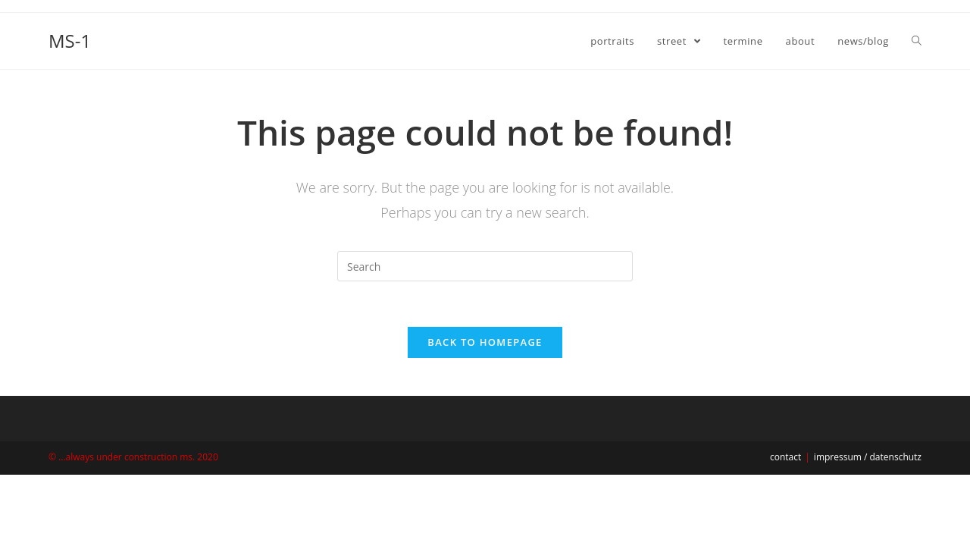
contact (785, 456)
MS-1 (69, 40)
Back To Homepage (484, 342)
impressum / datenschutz (868, 456)
